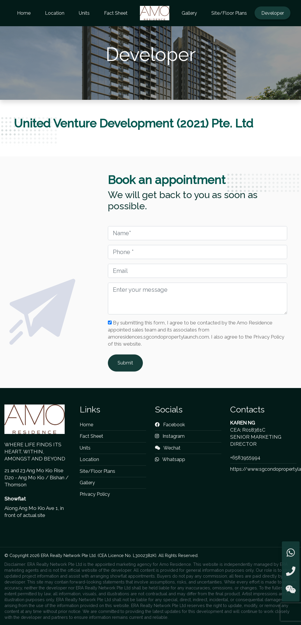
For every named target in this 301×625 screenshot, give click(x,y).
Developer (272, 13)
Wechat (167, 448)
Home (24, 13)
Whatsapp (170, 459)
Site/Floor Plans (229, 13)
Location (54, 13)
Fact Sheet (116, 13)
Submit (125, 363)
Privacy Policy (95, 494)
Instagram (170, 436)
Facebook (170, 424)
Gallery (189, 13)
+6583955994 (245, 457)
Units (84, 13)
